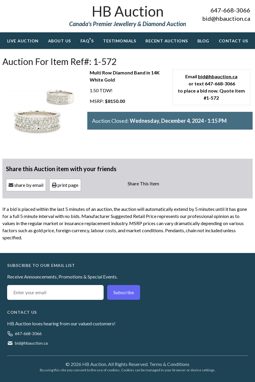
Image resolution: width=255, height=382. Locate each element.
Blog (203, 40)
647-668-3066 (230, 10)
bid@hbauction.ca (226, 18)
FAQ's (87, 40)
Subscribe (123, 292)
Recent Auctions (166, 40)
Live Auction (23, 40)
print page (65, 185)
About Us (59, 40)
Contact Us (233, 40)
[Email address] (55, 292)
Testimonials (119, 40)
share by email (26, 185)
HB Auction (128, 11)
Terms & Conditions (169, 364)
